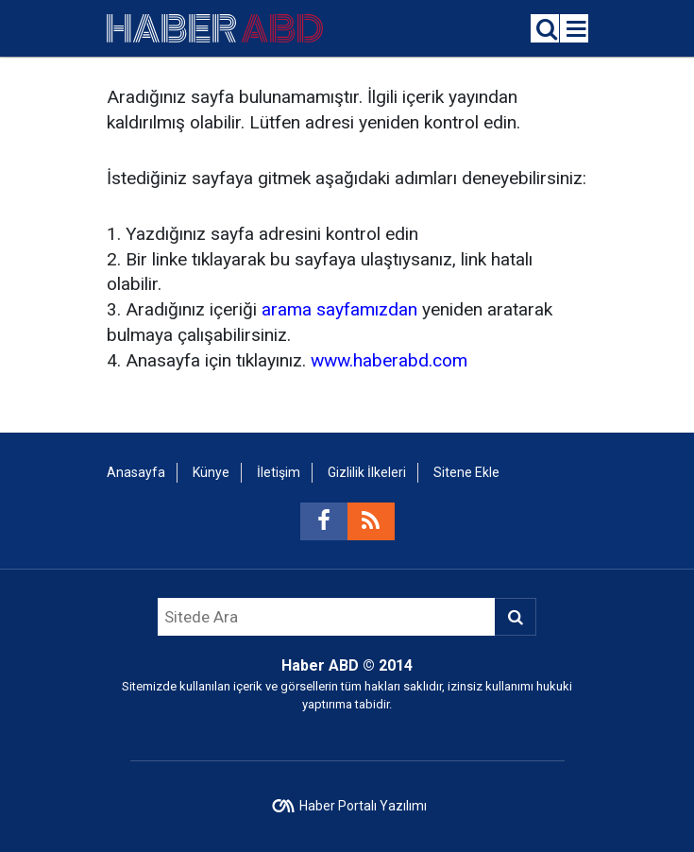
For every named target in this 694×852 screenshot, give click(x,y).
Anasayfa (136, 472)
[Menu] (577, 29)
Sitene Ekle (466, 472)
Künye (211, 472)
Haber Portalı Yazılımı (363, 805)
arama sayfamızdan (339, 309)
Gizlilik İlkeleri (367, 472)
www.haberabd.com (389, 360)
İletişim (278, 472)
